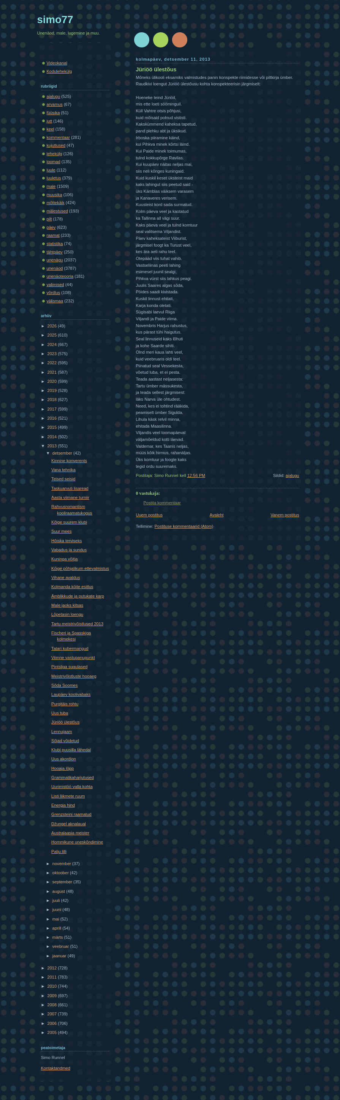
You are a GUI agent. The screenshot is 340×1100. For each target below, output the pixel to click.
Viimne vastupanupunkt (73, 657)
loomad (53, 161)
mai (56, 919)
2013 (52, 446)
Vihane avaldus (65, 577)
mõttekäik (56, 202)
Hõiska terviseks (66, 540)
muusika (54, 194)
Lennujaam (61, 731)
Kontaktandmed (55, 1068)
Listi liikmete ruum (68, 796)
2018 (52, 399)
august (59, 891)
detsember (62, 453)
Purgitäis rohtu (64, 704)
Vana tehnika (63, 469)
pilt (49, 219)
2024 (52, 344)
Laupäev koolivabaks (70, 694)
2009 (52, 995)
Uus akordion (63, 759)
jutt (49, 121)
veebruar (61, 946)
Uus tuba (59, 713)
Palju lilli (58, 851)
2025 (52, 335)
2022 (52, 362)
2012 (52, 968)
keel (50, 129)
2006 (52, 1023)
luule (51, 170)
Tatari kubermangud (70, 648)
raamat (53, 235)
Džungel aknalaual (68, 823)
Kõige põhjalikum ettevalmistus (80, 568)
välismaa (55, 301)
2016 (52, 418)
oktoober (61, 872)
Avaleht (217, 515)
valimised (55, 284)
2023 (52, 353)
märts (58, 937)
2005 (52, 1032)
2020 (52, 381)
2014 (52, 436)
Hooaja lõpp (62, 768)
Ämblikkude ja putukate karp (77, 596)
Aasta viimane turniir (70, 497)
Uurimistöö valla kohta (72, 786)
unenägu (55, 260)
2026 (52, 326)
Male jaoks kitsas (67, 605)
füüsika (53, 112)
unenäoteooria (60, 276)
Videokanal (57, 63)
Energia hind (63, 805)
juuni (57, 909)
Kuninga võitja (64, 559)
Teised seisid (63, 479)
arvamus (55, 104)
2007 (52, 1014)
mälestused (57, 211)
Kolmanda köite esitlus (72, 586)
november (62, 863)
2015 (52, 427)
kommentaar (58, 137)
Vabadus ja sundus (69, 550)
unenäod (55, 268)
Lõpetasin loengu (67, 614)
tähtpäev (55, 252)
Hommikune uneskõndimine (77, 842)
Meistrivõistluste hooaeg (73, 676)
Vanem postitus (284, 515)
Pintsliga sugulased (69, 666)
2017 (52, 409)
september (62, 882)
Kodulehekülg (59, 71)
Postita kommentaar (162, 502)
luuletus (54, 178)
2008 (52, 1004)
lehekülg (54, 153)
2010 (52, 986)
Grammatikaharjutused (72, 777)
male (51, 186)
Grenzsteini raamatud (71, 814)
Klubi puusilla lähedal (71, 749)
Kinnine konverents (69, 460)
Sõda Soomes (64, 685)
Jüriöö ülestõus (156, 69)
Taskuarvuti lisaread (70, 488)
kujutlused (56, 145)
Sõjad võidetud (65, 740)
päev (51, 227)
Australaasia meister (70, 833)
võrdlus (53, 292)
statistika (55, 243)
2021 (52, 372)
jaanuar (60, 956)
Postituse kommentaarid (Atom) (184, 526)
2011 (52, 977)
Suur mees (61, 531)
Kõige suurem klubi (69, 522)
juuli (56, 900)
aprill (57, 928)
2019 (52, 390)
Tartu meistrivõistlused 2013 (77, 624)
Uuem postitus (149, 515)
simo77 (55, 19)
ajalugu (292, 475)
